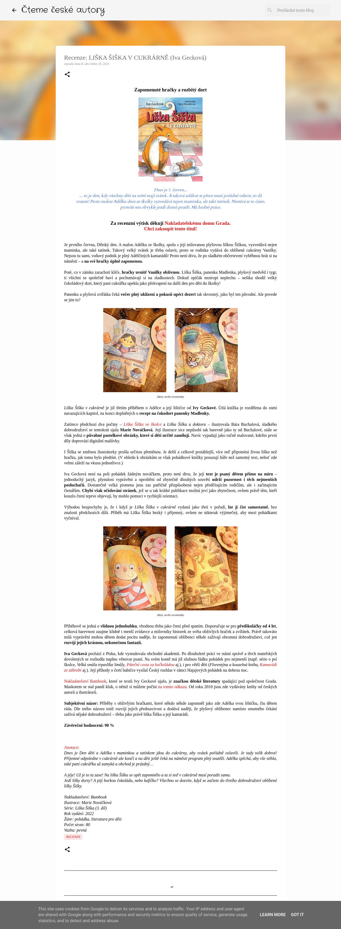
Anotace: (71, 747)
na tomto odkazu (172, 686)
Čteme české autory (63, 10)
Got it (297, 914)
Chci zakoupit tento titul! (170, 228)
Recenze (73, 837)
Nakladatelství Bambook (85, 681)
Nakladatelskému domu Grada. (198, 223)
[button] (67, 75)
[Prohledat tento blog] (302, 10)
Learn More (273, 914)
